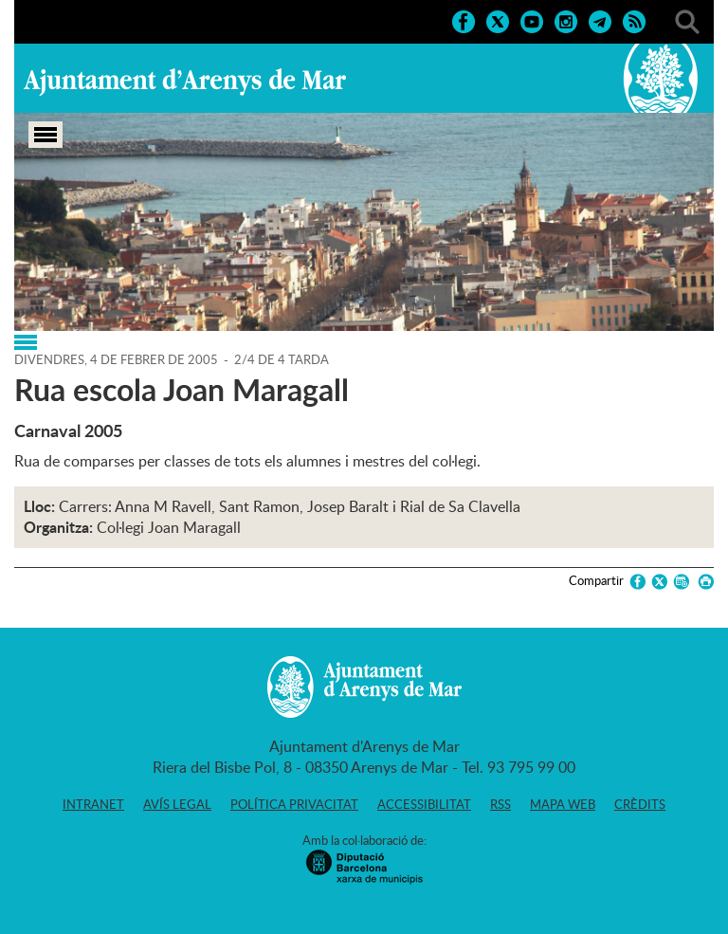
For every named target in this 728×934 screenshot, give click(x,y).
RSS (500, 804)
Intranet (93, 804)
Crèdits (639, 804)
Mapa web (562, 804)
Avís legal (177, 804)
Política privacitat (294, 804)
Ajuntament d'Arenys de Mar (185, 81)
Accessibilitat (424, 804)
